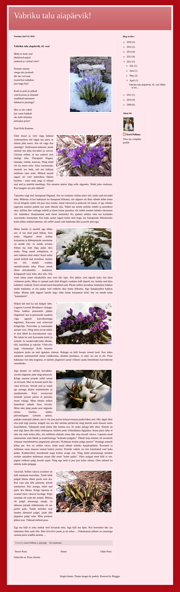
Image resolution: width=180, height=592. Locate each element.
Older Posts (106, 551)
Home (64, 551)
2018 (129, 42)
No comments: (55, 543)
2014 (129, 52)
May (131, 75)
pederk (95, 576)
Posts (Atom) (33, 557)
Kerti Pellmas (133, 134)
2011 (129, 95)
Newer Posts (21, 551)
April (132, 80)
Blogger (116, 576)
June (131, 71)
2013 (129, 56)
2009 (129, 104)
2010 (129, 100)
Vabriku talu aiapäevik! (52, 15)
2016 (129, 47)
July (131, 66)
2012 (129, 61)
